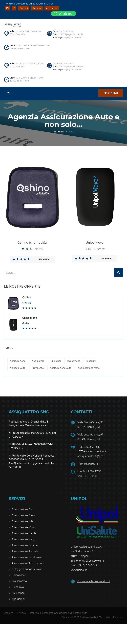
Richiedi (44, 259)
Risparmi (91, 360)
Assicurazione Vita (22, 521)
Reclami (37, 8)
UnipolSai (56, 360)
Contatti (24, 8)
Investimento (19, 581)
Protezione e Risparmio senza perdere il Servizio (29, 3)
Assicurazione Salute (24, 533)
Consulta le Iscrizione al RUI (93, 581)
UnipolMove (19, 575)
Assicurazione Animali (25, 551)
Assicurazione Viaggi (24, 539)
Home (58, 131)
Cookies (8, 613)
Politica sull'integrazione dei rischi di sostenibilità (58, 613)
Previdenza (38, 367)
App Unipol (51, 8)
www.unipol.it (79, 570)
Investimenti (73, 360)
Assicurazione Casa (23, 515)
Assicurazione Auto (60, 367)
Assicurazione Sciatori (25, 545)
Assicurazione (17, 360)
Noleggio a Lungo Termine (27, 569)
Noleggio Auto (17, 367)
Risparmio (18, 587)
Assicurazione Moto (89, 367)
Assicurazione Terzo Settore (28, 563)
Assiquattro (38, 360)
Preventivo (111, 93)
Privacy (21, 613)
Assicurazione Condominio (27, 557)
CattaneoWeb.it (89, 617)
